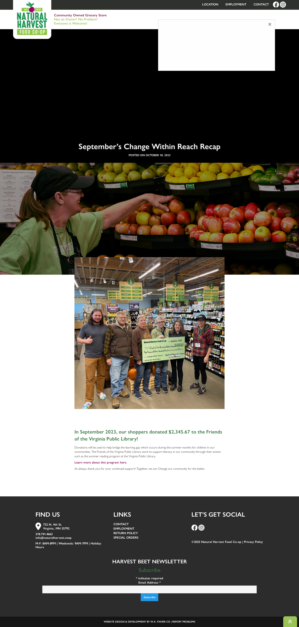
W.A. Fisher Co (160, 621)
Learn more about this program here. (100, 462)
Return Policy (125, 533)
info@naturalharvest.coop (53, 538)
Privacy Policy (253, 542)
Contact (261, 4)
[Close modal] (270, 24)
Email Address (149, 582)
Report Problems (183, 621)
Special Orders (125, 537)
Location (210, 4)
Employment (236, 4)
